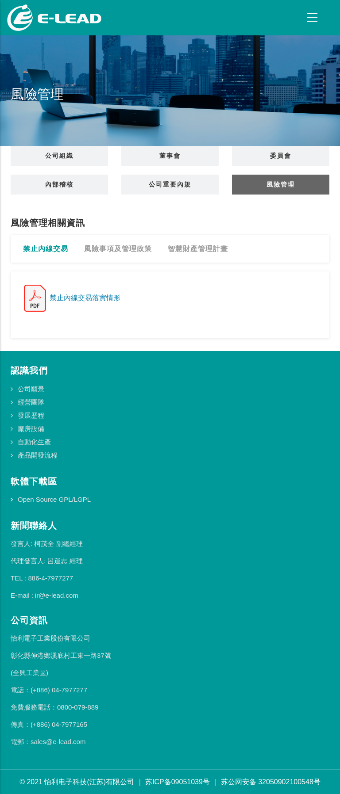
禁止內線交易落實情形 (72, 298)
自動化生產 (34, 442)
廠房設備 (31, 428)
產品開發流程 (38, 455)
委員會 (280, 155)
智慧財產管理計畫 (198, 248)
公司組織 (59, 155)
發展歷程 (31, 415)
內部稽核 (59, 184)
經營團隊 (31, 402)
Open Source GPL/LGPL (54, 499)
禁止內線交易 (45, 248)
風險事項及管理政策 (118, 248)
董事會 (170, 155)
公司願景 (31, 389)
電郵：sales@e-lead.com (48, 741)
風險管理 (281, 184)
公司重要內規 (170, 184)
